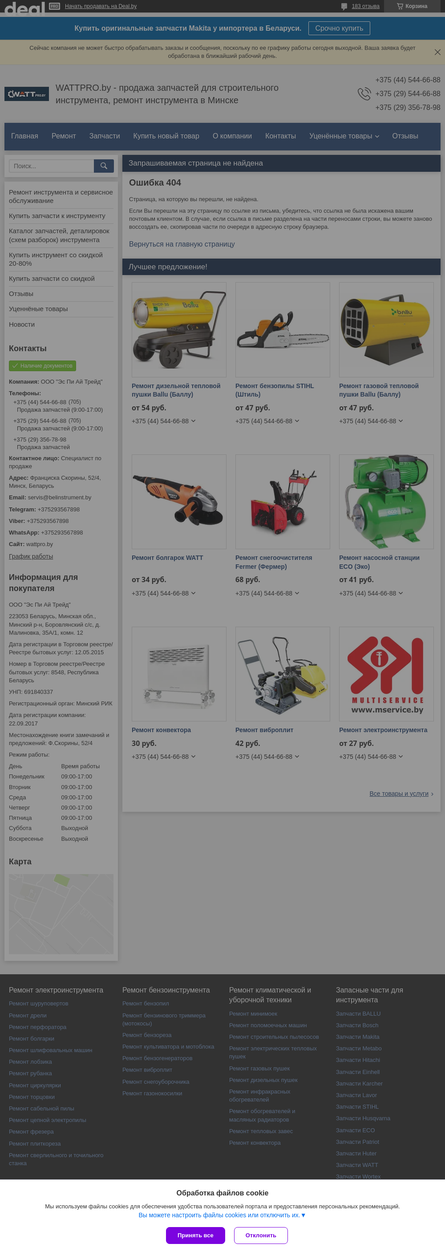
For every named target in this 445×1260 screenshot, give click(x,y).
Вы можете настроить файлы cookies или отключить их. (219, 1215)
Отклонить (261, 1235)
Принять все (196, 1235)
